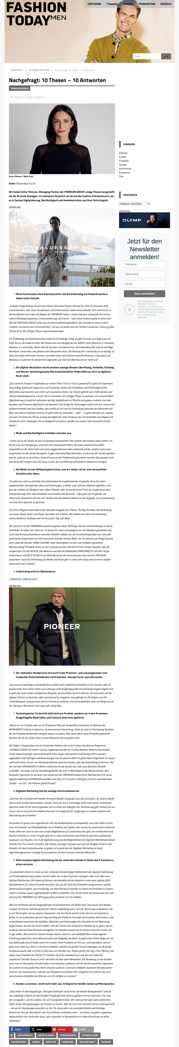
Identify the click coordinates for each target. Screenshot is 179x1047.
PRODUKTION (147, 4)
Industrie (51, 1042)
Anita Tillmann (46, 1035)
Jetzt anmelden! (144, 293)
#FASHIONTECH (25, 1035)
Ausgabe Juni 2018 (23, 97)
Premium (105, 1042)
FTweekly (112, 4)
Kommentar (125, 168)
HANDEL (128, 4)
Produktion (38, 97)
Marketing (67, 1042)
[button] (19, 1029)
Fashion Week (19, 1042)
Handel (36, 1042)
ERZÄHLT (166, 4)
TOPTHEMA (94, 4)
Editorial (123, 153)
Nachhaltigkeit (87, 1042)
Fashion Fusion (90, 1035)
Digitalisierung (68, 1035)
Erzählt (122, 157)
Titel (121, 176)
